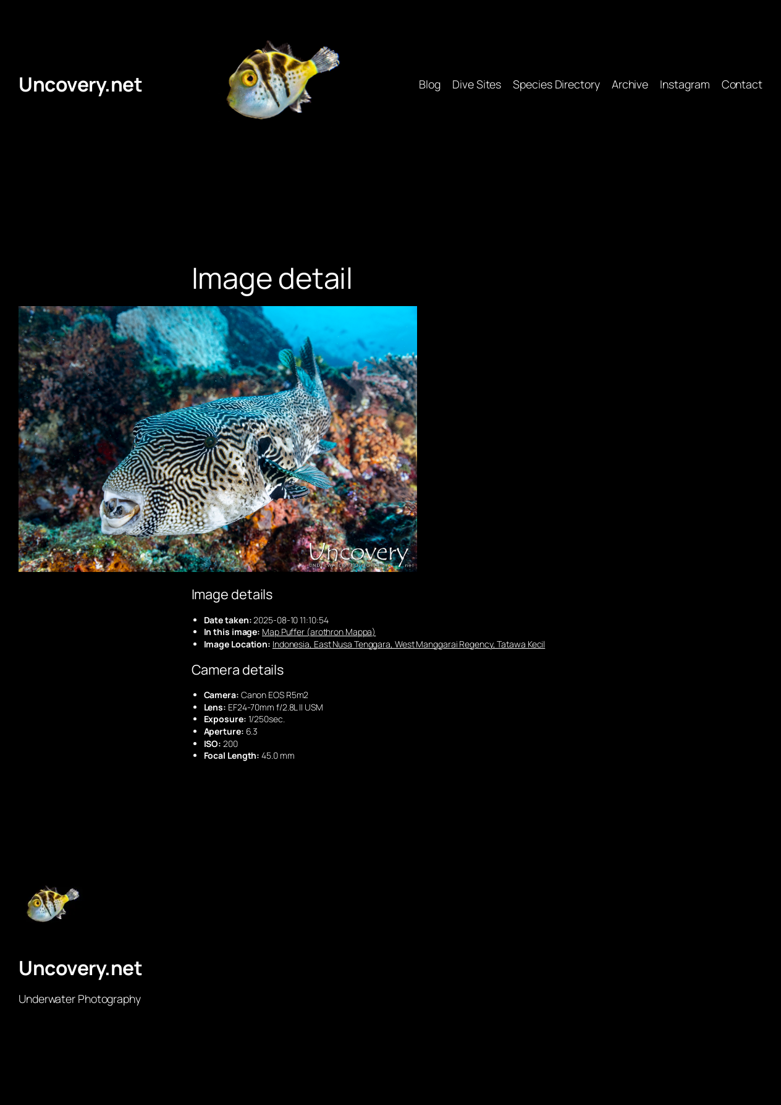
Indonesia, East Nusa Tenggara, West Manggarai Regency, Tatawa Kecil (408, 644)
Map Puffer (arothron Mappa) (319, 632)
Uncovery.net (80, 84)
